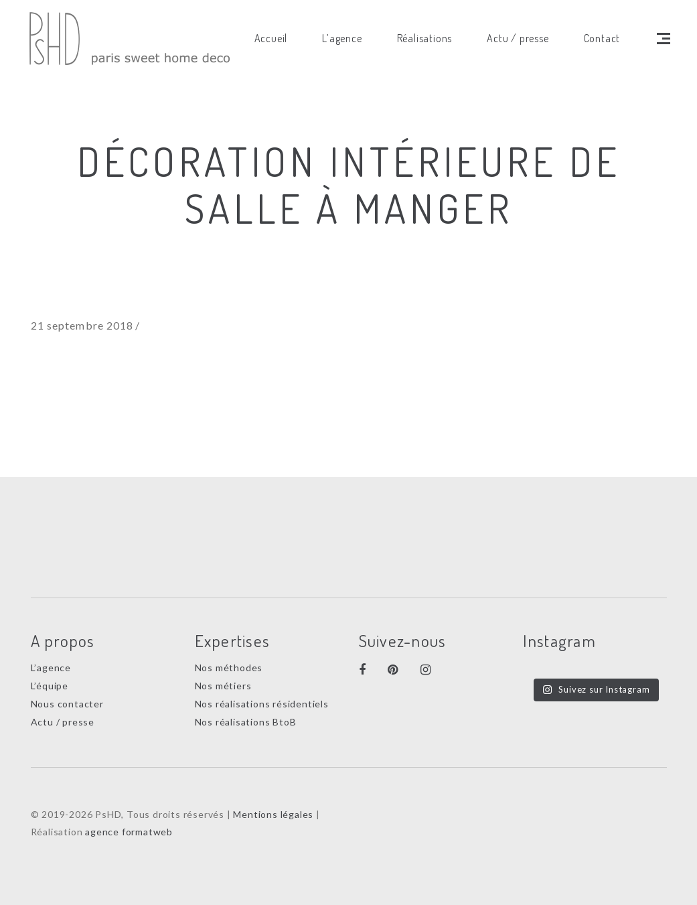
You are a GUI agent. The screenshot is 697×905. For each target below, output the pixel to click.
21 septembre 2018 (82, 325)
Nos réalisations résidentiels (262, 703)
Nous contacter (67, 703)
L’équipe (49, 685)
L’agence (51, 667)
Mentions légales (273, 814)
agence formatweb (129, 831)
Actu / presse (62, 721)
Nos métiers (223, 685)
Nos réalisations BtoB (246, 721)
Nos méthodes (229, 667)
